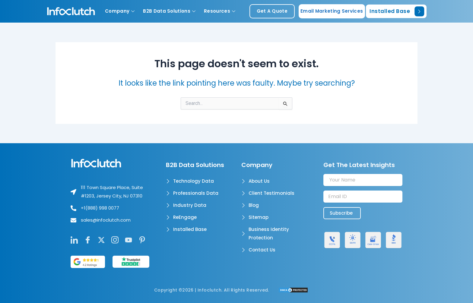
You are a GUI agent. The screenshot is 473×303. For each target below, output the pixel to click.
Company (120, 11)
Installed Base (397, 11)
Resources (219, 11)
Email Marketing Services (331, 11)
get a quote (272, 11)
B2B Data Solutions (169, 11)
